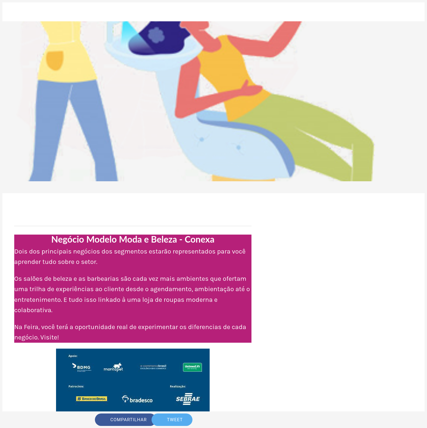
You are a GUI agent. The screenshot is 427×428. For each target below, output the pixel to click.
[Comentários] (325, 420)
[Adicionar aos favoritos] (311, 420)
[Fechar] (14, 11)
